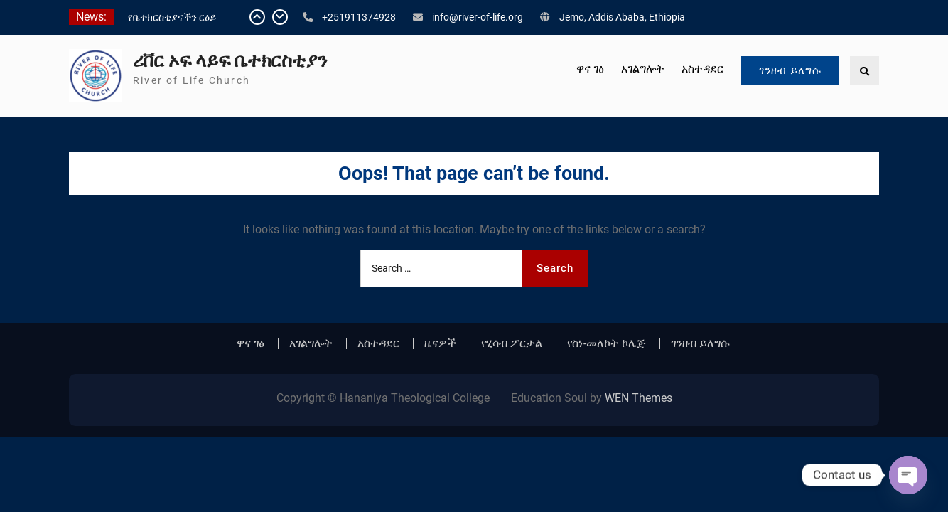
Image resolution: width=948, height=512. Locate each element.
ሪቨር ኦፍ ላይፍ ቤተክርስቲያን (230, 60)
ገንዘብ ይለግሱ (790, 70)
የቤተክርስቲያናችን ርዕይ (172, 17)
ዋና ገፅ (590, 68)
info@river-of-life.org (477, 17)
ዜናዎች (440, 343)
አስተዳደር (702, 68)
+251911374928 (359, 17)
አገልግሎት (642, 68)
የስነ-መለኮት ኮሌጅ (606, 343)
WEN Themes (638, 398)
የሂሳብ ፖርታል (511, 343)
